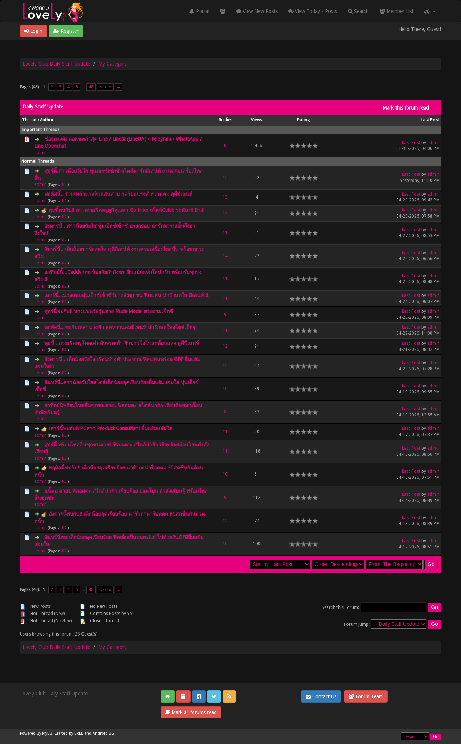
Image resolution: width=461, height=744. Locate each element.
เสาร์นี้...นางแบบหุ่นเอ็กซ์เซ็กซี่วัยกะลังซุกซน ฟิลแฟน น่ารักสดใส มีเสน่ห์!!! (126, 295)
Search (358, 11)
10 (225, 388)
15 (225, 365)
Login (33, 31)
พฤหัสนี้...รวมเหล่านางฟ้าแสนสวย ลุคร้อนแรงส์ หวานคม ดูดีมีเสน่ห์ (118, 194)
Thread (29, 119)
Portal (199, 11)
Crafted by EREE (68, 733)
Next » (105, 87)
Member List (396, 11)
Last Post (430, 119)
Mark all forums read (191, 712)
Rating (303, 119)
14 (225, 213)
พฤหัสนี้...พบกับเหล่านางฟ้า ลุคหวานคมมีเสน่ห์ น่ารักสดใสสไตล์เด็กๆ (119, 327)
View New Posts (257, 11)
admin (40, 152)
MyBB (47, 733)
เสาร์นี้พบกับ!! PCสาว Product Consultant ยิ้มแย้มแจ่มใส (110, 428)
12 (225, 177)
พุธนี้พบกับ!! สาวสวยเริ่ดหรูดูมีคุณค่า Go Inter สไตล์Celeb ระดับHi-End (126, 210)
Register (66, 31)
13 (225, 197)
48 (91, 87)
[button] (430, 11)
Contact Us (321, 696)
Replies (225, 119)
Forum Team (366, 696)
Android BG (103, 733)
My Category (112, 64)
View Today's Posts (312, 11)
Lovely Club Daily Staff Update (56, 64)
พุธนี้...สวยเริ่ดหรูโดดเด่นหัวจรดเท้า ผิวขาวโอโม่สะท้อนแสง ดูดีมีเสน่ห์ (121, 343)
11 (225, 232)
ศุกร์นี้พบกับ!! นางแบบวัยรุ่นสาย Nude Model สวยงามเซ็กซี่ (108, 311)
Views (256, 119)
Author (47, 119)
